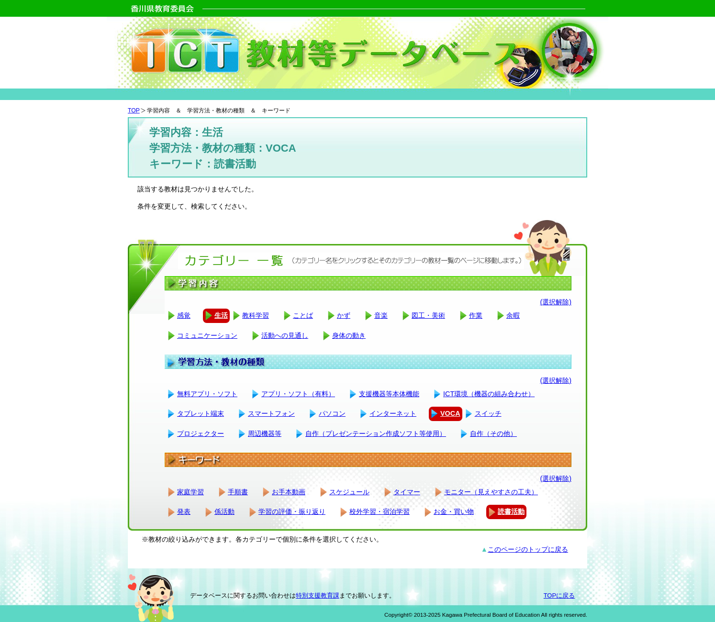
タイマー (406, 492)
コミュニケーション (207, 335)
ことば (303, 315)
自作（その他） (493, 433)
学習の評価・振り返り (291, 511)
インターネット (392, 413)
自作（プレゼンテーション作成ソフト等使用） (375, 433)
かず (343, 315)
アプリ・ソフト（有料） (298, 394)
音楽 (381, 315)
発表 (183, 511)
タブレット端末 (200, 413)
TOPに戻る (559, 595)
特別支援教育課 (317, 595)
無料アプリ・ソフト (207, 394)
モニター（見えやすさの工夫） (491, 492)
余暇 (513, 315)
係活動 (224, 511)
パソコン (332, 413)
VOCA (450, 413)
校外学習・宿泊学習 (379, 511)
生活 (221, 315)
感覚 (183, 315)
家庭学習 (190, 492)
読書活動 (511, 511)
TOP (134, 110)
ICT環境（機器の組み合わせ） (489, 394)
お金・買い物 (454, 511)
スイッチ (488, 413)
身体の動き (349, 335)
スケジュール (349, 492)
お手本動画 (288, 492)
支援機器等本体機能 (389, 394)
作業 (475, 315)
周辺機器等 (264, 433)
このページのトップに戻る (528, 549)
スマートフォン (271, 413)
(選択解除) (555, 302)
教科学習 (255, 315)
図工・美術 (428, 315)
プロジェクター (200, 433)
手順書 (238, 492)
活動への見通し (284, 335)
